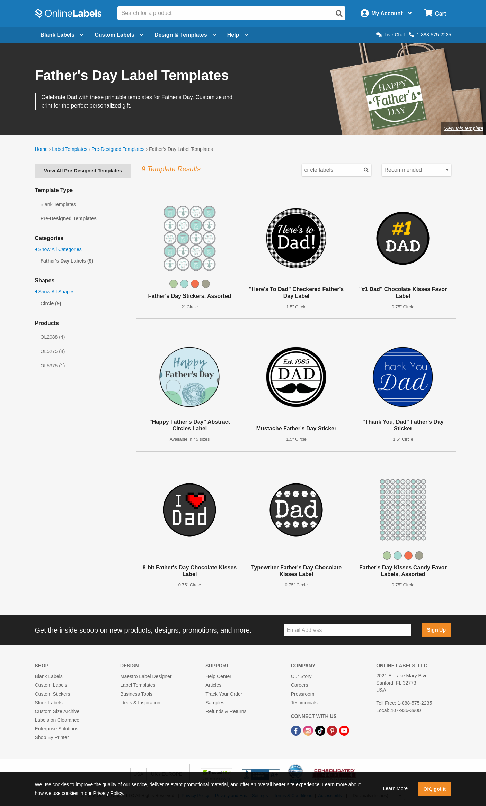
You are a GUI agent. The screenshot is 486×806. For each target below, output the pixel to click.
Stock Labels (49, 702)
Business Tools (136, 694)
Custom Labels (51, 685)
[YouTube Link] (344, 730)
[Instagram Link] (309, 730)
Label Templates (69, 149)
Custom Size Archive (57, 711)
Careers (299, 685)
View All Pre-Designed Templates (83, 170)
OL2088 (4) (53, 337)
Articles (213, 685)
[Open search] (339, 13)
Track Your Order (223, 694)
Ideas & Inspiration (140, 702)
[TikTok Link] (321, 730)
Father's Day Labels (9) (67, 261)
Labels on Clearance (57, 720)
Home (41, 149)
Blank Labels (49, 676)
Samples (214, 702)
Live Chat (390, 34)
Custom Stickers (52, 694)
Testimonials (304, 702)
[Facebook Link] (296, 730)
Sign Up (436, 630)
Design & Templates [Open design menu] (185, 35)
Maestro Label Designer (146, 676)
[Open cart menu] (435, 13)
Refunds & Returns (225, 711)
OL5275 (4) (53, 351)
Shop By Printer (52, 737)
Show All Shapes (55, 291)
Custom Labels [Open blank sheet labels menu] (119, 35)
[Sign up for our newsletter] (347, 630)
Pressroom (303, 694)
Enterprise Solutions (56, 728)
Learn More (395, 788)
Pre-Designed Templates (117, 149)
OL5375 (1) (53, 365)
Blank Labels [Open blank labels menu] (62, 35)
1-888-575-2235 (430, 34)
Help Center (218, 676)
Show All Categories (58, 249)
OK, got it (434, 789)
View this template (463, 128)
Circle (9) (51, 303)
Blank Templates (58, 204)
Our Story (301, 676)
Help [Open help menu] (237, 35)
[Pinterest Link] (332, 730)
